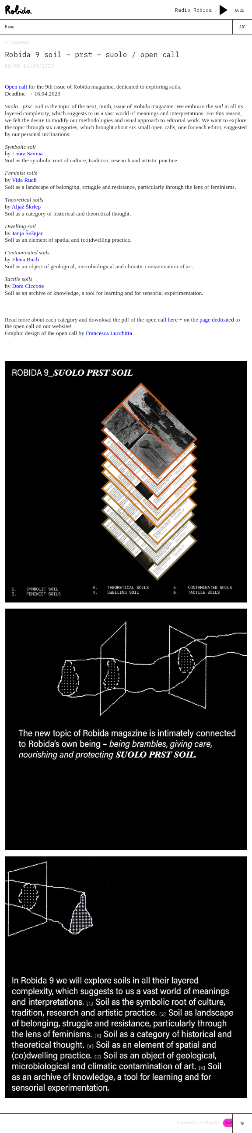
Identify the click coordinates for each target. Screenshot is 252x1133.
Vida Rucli (24, 180)
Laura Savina (27, 153)
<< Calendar (17, 42)
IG (242, 1123)
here (173, 319)
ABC (242, 26)
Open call (16, 86)
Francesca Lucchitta (109, 333)
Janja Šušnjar (27, 233)
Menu (9, 26)
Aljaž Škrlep (26, 206)
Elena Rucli (25, 259)
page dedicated (217, 319)
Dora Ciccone (28, 286)
